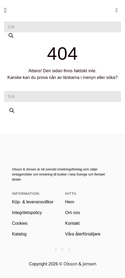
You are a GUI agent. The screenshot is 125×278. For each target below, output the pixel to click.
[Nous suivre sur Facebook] (56, 249)
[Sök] (11, 36)
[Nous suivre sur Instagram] (62, 249)
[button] (7, 10)
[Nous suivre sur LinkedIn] (69, 249)
